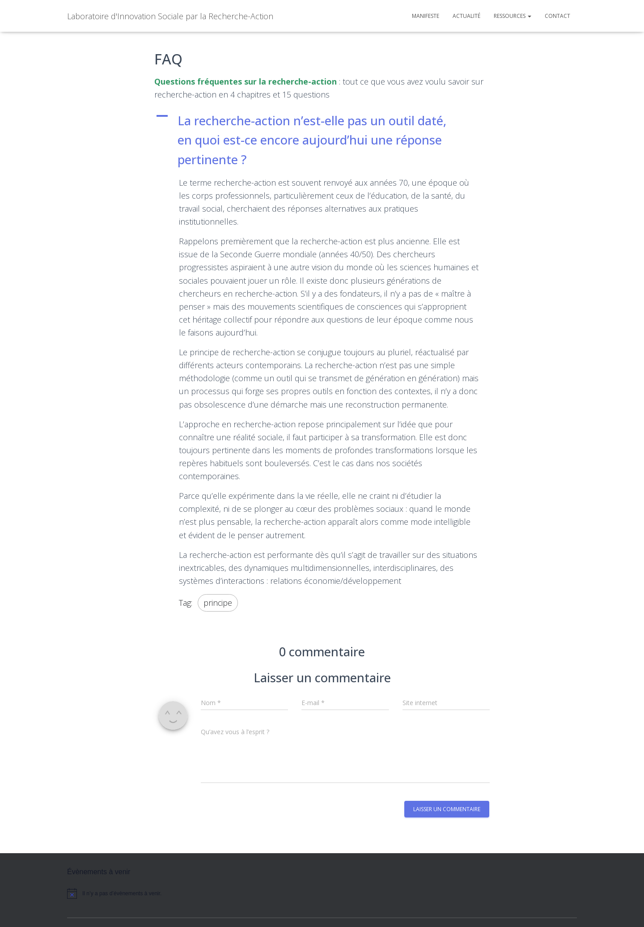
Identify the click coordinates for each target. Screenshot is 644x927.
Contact (557, 16)
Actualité (466, 16)
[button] (322, 140)
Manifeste (425, 16)
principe (218, 602)
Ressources (512, 16)
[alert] (143, 894)
